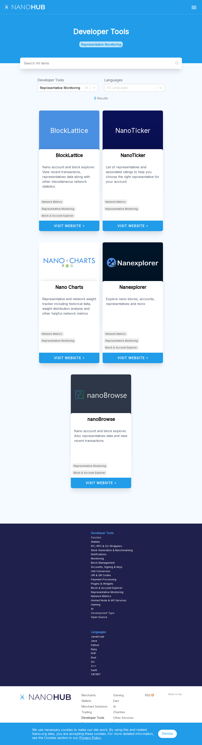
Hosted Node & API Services (108, 600)
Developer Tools (92, 717)
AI (92, 608)
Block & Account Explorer (57, 215)
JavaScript (97, 636)
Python (95, 645)
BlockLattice (69, 130)
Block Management (103, 562)
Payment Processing (103, 579)
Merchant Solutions (94, 706)
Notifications (98, 554)
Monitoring (97, 558)
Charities (119, 712)
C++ (93, 666)
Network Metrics (52, 201)
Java (94, 640)
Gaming (95, 604)
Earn (116, 701)
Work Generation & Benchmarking (112, 550)
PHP (93, 653)
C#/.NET (96, 674)
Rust (93, 657)
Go (93, 661)
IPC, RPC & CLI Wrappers (106, 546)
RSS (149, 695)
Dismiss (167, 733)
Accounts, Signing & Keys (106, 566)
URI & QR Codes (101, 575)
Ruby (94, 649)
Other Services (123, 717)
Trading (86, 712)
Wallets (95, 541)
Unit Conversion (100, 571)
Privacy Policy (90, 738)
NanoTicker (132, 130)
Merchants (88, 695)
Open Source (99, 617)
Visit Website (69, 226)
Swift (94, 670)
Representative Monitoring (58, 208)
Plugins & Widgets (102, 583)
